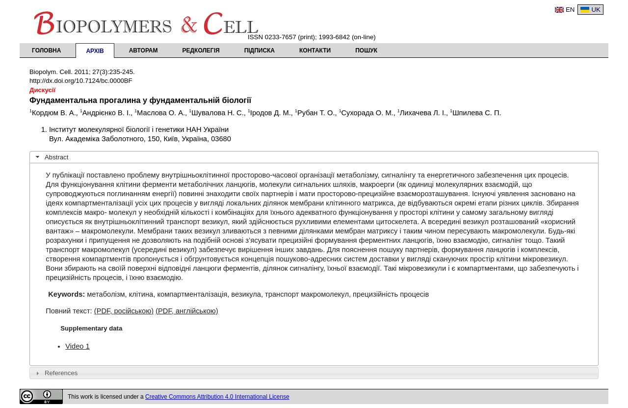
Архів (95, 51)
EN (570, 9)
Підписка (259, 50)
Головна (46, 50)
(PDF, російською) (124, 311)
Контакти (315, 50)
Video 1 (77, 346)
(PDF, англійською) (187, 311)
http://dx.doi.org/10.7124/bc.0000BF (80, 80)
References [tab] (55, 373)
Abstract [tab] (51, 157)
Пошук (366, 50)
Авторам (143, 50)
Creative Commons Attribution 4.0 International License (217, 396)
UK (596, 9)
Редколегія (201, 50)
